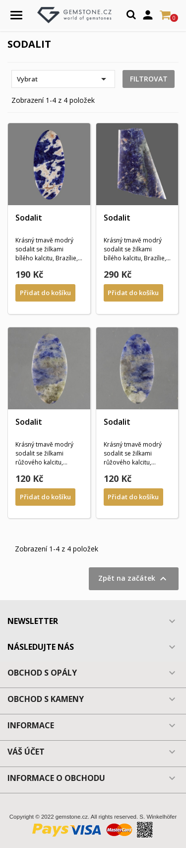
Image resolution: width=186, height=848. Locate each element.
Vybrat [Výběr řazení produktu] (63, 79)
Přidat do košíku (45, 292)
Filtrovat (149, 78)
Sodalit (28, 217)
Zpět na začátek (133, 579)
